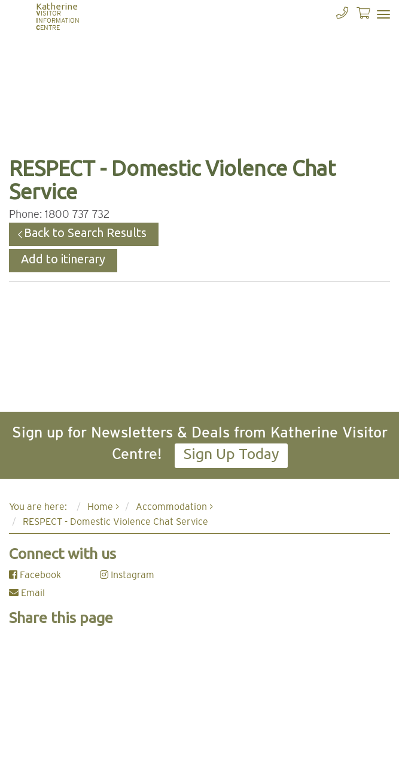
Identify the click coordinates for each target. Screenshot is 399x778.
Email (27, 593)
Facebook (35, 575)
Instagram (127, 575)
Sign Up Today (231, 453)
